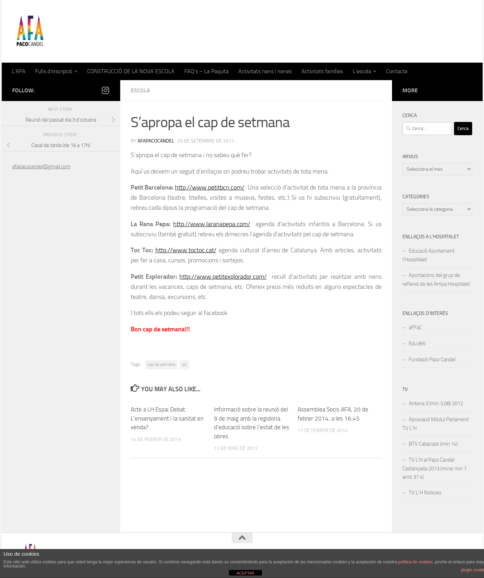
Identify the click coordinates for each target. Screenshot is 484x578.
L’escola (362, 71)
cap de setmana (161, 364)
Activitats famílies (322, 71)
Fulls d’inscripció (53, 71)
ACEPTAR (245, 573)
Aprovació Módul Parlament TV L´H (435, 423)
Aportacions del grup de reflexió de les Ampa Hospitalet (436, 279)
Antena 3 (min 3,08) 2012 (436, 403)
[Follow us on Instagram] (105, 90)
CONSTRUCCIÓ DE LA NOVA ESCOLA (131, 71)
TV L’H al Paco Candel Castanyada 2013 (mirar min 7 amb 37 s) (434, 468)
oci (184, 364)
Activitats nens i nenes (265, 71)
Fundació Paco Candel (432, 359)
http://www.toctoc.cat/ (185, 250)
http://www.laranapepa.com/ (211, 224)
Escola (140, 90)
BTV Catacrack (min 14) (433, 444)
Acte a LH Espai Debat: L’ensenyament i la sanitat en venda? (167, 418)
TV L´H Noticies (425, 493)
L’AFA (18, 71)
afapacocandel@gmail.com (41, 166)
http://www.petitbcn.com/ (209, 187)
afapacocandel (156, 141)
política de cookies (415, 562)
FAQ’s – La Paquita (206, 71)
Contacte (396, 71)
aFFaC (415, 327)
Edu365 (417, 343)
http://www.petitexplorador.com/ (223, 276)
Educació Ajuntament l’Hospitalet (428, 255)
